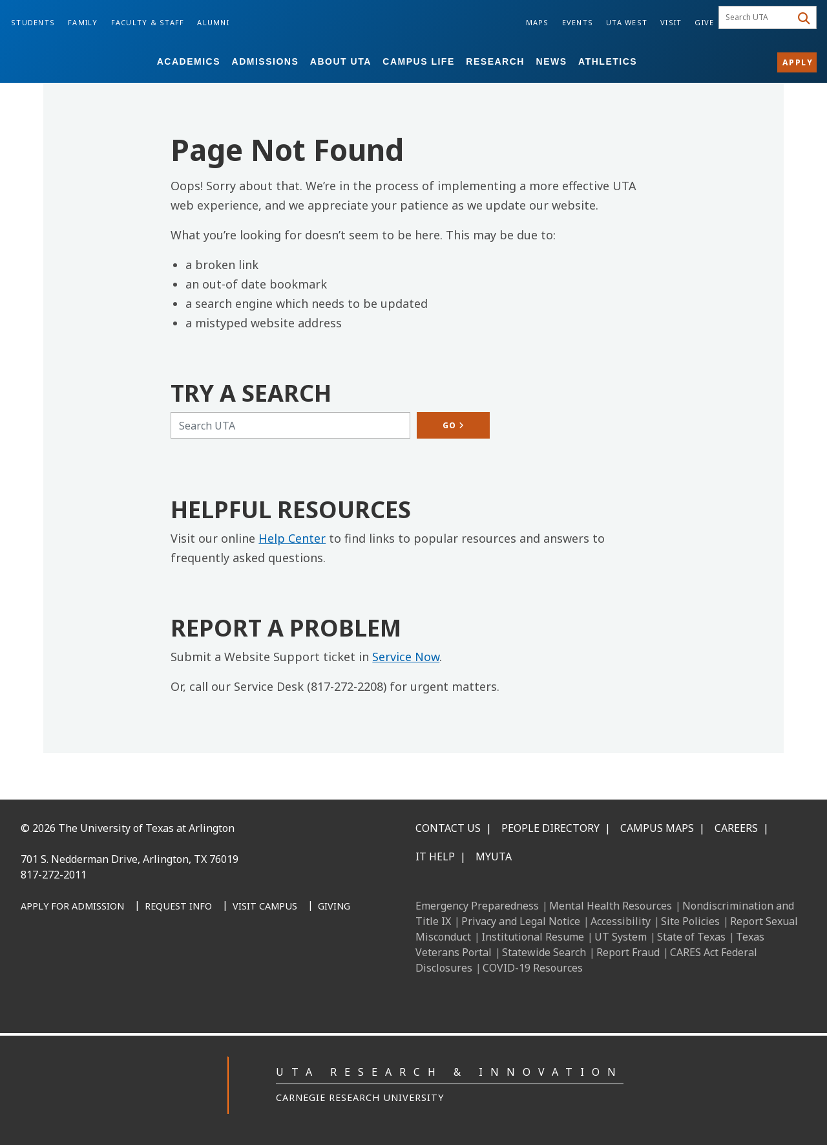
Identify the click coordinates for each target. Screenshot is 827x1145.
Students (33, 22)
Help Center (292, 538)
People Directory (550, 828)
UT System (620, 937)
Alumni (213, 22)
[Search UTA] (290, 425)
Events (578, 22)
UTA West (626, 22)
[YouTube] (148, 973)
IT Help (435, 856)
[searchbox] (757, 17)
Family (83, 22)
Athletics (607, 61)
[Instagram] (91, 973)
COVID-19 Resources (533, 968)
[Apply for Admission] (72, 907)
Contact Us (448, 828)
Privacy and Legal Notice (520, 921)
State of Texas (691, 937)
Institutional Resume (532, 937)
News (551, 61)
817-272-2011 (54, 874)
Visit (671, 22)
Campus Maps (657, 828)
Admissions (265, 61)
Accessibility (621, 921)
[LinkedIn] (63, 973)
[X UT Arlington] (120, 973)
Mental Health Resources (610, 906)
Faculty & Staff (148, 22)
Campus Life (418, 61)
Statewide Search (544, 952)
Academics (188, 61)
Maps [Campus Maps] (537, 22)
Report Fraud (628, 952)
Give (704, 22)
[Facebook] (35, 973)
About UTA (341, 61)
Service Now (405, 656)
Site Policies (690, 921)
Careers (736, 828)
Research (495, 61)
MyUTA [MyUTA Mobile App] (494, 856)
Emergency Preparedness (477, 906)
